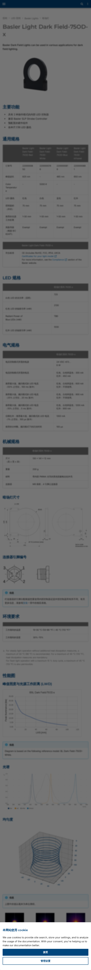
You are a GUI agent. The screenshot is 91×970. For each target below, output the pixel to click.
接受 (45, 952)
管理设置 (45, 960)
